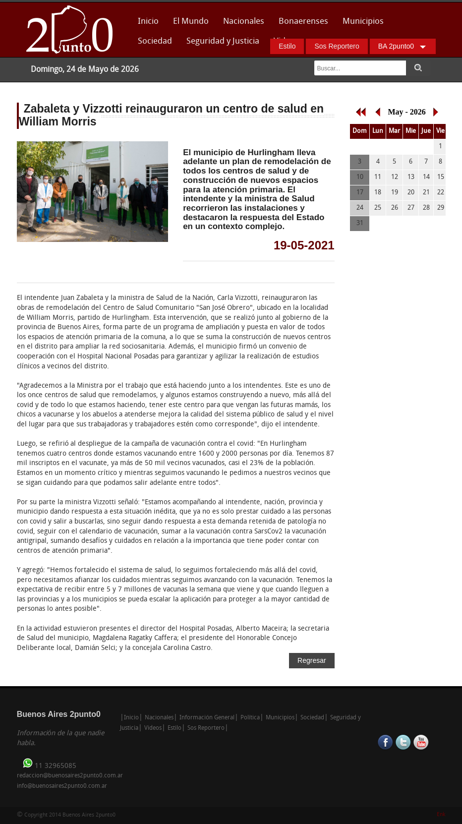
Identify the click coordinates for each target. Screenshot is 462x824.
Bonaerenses (300, 24)
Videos (153, 728)
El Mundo (191, 21)
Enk (441, 815)
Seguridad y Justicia (222, 41)
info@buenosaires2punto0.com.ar (62, 786)
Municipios (363, 21)
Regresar (311, 660)
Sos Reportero (336, 46)
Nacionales (243, 21)
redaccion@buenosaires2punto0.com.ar (70, 776)
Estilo (287, 46)
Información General (206, 718)
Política (250, 718)
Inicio (148, 21)
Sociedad (155, 41)
